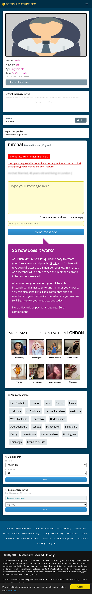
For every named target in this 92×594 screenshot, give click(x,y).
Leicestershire (49, 434)
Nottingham (70, 434)
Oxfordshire (33, 411)
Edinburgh (16, 442)
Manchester (53, 426)
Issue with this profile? (15, 133)
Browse (10, 538)
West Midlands (18, 419)
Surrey (60, 403)
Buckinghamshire (55, 411)
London (24, 73)
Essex (72, 403)
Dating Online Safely (53, 533)
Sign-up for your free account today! (40, 300)
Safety (15, 533)
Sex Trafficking (72, 579)
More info (12, 590)
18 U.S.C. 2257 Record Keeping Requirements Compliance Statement (33, 579)
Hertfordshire (18, 403)
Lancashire (39, 419)
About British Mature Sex (18, 528)
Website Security (30, 533)
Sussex (37, 426)
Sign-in (52, 543)
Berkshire (75, 411)
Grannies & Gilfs (36, 442)
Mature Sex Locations (28, 538)
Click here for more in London (17, 76)
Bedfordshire (57, 419)
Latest (85, 533)
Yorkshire (15, 411)
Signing (54, 263)
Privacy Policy (64, 528)
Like (80, 120)
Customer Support (63, 538)
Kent (48, 403)
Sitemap (47, 538)
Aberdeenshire (18, 426)
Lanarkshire (29, 434)
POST (46, 509)
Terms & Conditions (44, 528)
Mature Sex (73, 533)
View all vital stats (18, 81)
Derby (13, 434)
